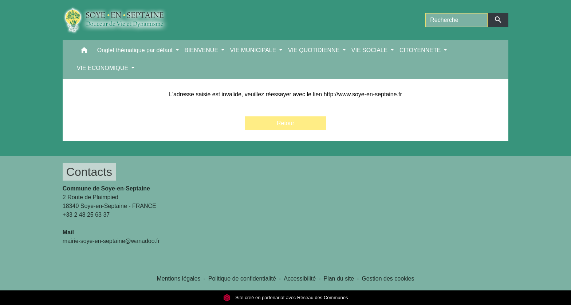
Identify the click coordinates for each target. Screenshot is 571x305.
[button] (84, 52)
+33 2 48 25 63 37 (86, 215)
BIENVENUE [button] (202, 50)
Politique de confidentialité (242, 278)
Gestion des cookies (388, 278)
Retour (285, 123)
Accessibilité (300, 278)
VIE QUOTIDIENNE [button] (314, 50)
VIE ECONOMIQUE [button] (103, 68)
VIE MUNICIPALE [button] (254, 50)
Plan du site (338, 278)
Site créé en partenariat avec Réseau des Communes (285, 297)
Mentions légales (178, 278)
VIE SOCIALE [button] (370, 50)
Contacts (89, 171)
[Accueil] (121, 20)
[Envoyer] (498, 20)
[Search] (456, 20)
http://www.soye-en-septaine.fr (363, 94)
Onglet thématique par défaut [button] (135, 50)
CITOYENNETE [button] (420, 50)
